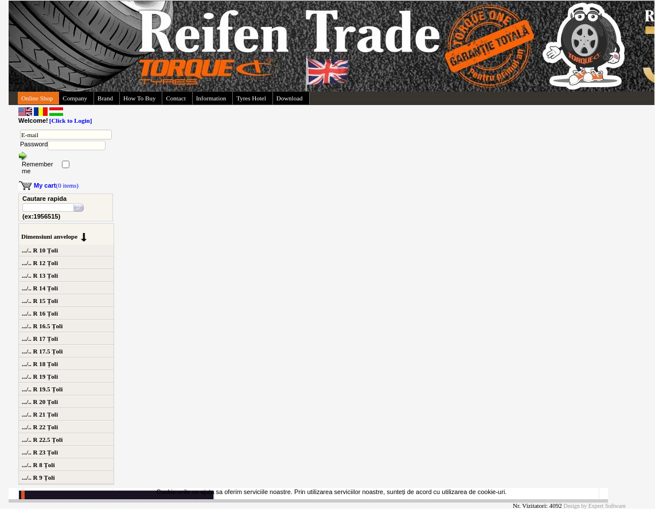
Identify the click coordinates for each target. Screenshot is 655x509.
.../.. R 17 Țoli (40, 338)
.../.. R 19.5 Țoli (42, 389)
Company (75, 98)
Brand (105, 98)
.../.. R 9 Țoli (38, 477)
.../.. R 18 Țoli (40, 363)
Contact (175, 98)
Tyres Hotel (251, 98)
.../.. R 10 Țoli (40, 250)
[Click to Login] (70, 120)
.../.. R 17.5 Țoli (42, 351)
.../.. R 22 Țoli (40, 426)
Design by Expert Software (594, 506)
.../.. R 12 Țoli (40, 262)
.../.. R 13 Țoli (40, 275)
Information (211, 98)
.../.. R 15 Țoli (40, 300)
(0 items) (56, 185)
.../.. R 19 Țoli (40, 376)
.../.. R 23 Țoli (40, 452)
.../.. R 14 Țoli (40, 288)
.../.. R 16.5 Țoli (42, 326)
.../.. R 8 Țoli (38, 464)
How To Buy (139, 98)
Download (289, 98)
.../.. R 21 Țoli (40, 414)
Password (34, 144)
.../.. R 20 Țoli (40, 401)
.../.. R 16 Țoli (40, 313)
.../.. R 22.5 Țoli (42, 439)
